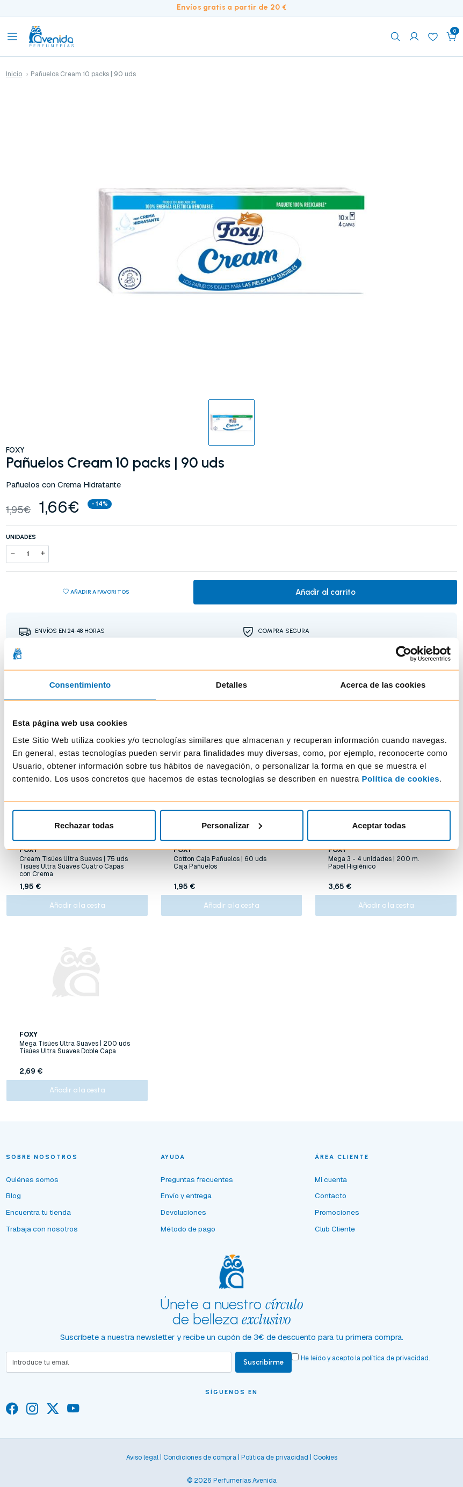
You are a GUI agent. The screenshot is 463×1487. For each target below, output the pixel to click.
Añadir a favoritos (96, 592)
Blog (13, 1204)
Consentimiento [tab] (80, 684)
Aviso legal (142, 1466)
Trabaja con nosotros (42, 1237)
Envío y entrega (186, 1204)
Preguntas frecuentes (197, 1187)
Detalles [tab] (231, 684)
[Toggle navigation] (12, 36)
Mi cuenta (331, 1187)
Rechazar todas (84, 824)
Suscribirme (264, 1370)
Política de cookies (401, 778)
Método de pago (188, 1237)
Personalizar (231, 824)
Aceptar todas (379, 824)
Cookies (325, 1466)
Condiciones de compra (199, 1466)
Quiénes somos (32, 1187)
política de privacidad (397, 1366)
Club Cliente (335, 1237)
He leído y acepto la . (366, 1366)
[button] (451, 36)
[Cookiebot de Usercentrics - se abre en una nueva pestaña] (404, 654)
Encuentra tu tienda (38, 1220)
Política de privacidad (274, 1466)
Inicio (14, 74)
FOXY (15, 450)
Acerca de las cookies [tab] (383, 684)
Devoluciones (183, 1220)
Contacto (330, 1204)
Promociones (337, 1220)
